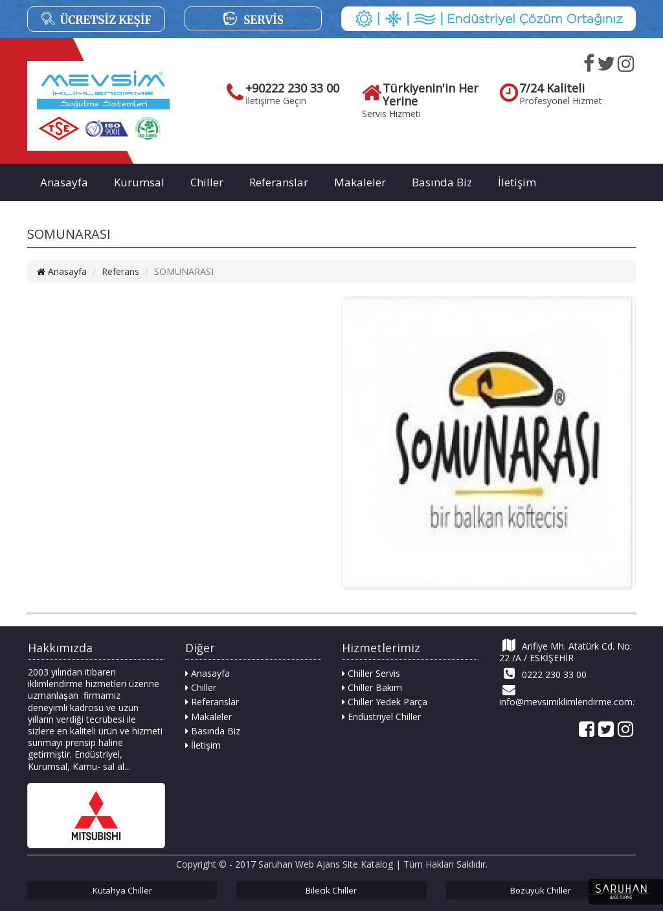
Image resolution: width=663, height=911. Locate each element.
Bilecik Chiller (331, 890)
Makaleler (360, 182)
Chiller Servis (371, 673)
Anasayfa (64, 182)
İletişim (517, 182)
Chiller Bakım (372, 687)
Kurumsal (139, 182)
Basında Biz (442, 182)
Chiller (206, 182)
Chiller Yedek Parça (384, 702)
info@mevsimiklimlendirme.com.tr (567, 695)
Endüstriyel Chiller (381, 716)
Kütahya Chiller (122, 890)
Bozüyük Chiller (540, 890)
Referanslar (278, 182)
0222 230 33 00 (543, 674)
